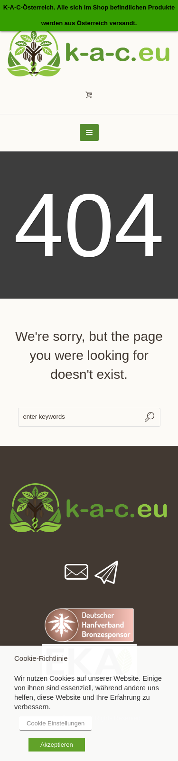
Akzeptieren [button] (56, 744)
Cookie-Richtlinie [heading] (41, 658)
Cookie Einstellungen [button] (55, 723)
